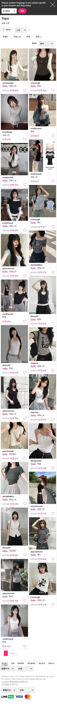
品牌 (12, 663)
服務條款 (21, 663)
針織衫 (5, 36)
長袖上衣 (39, 36)
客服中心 (51, 663)
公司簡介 (5, 665)
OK (22, 11)
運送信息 (42, 663)
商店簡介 (5, 663)
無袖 (28, 36)
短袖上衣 (17, 36)
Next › (13, 653)
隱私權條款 (31, 663)
